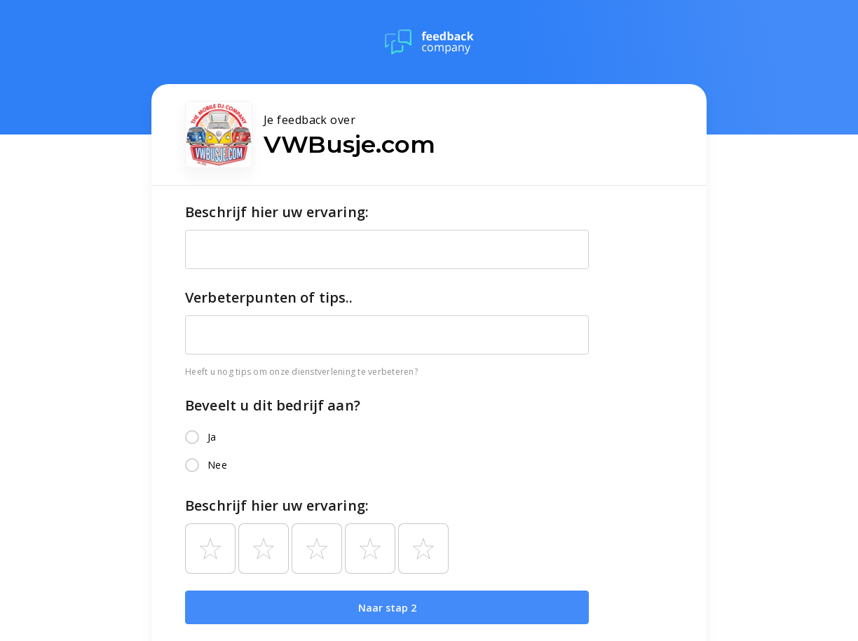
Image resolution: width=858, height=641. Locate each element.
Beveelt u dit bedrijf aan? (272, 405)
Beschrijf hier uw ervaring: (277, 211)
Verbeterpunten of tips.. (269, 297)
